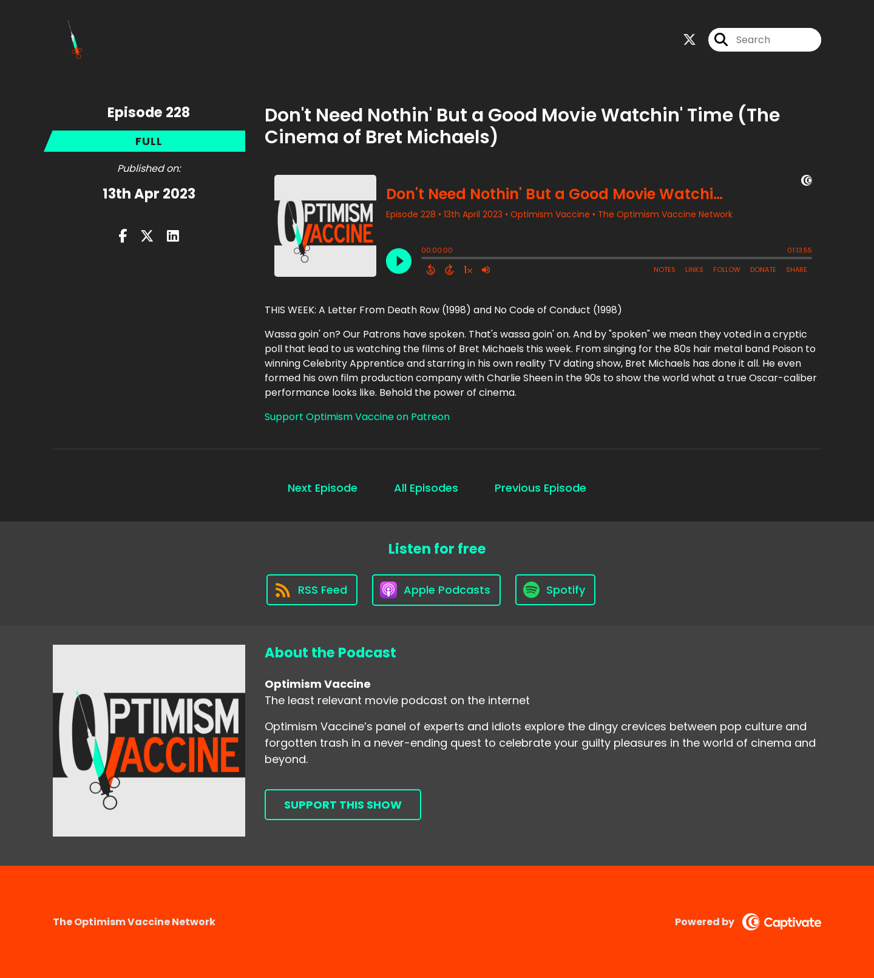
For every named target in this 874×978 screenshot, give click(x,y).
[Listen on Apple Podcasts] (436, 590)
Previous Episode (540, 487)
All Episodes (426, 487)
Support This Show (343, 804)
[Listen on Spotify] (555, 589)
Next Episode (322, 487)
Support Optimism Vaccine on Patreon (357, 417)
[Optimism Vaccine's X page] (689, 39)
